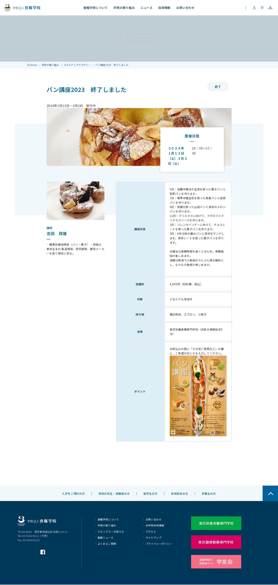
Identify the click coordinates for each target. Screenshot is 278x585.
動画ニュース (105, 537)
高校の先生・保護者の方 (114, 493)
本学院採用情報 (155, 525)
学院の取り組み (50, 64)
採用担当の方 (179, 493)
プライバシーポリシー (159, 544)
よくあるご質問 (107, 544)
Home (33, 64)
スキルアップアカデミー (77, 64)
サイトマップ (154, 537)
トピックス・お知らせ (111, 531)
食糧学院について (108, 519)
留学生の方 (150, 493)
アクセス (151, 531)
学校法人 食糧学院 (22, 7)
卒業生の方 (209, 493)
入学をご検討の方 (73, 493)
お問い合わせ (154, 519)
